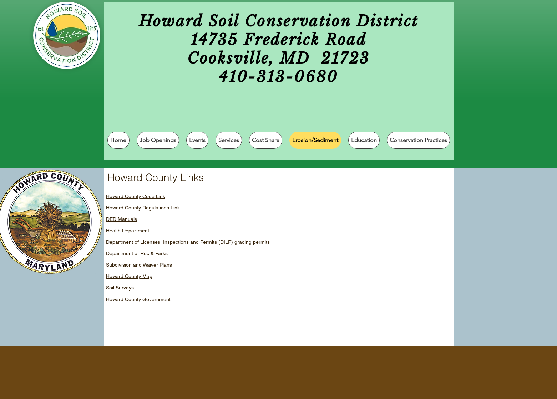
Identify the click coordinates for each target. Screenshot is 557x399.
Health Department (127, 230)
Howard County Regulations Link (143, 208)
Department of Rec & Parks (137, 253)
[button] (229, 140)
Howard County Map (129, 276)
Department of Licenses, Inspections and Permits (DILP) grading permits (188, 242)
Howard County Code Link (135, 196)
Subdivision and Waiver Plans (139, 265)
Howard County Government (138, 299)
